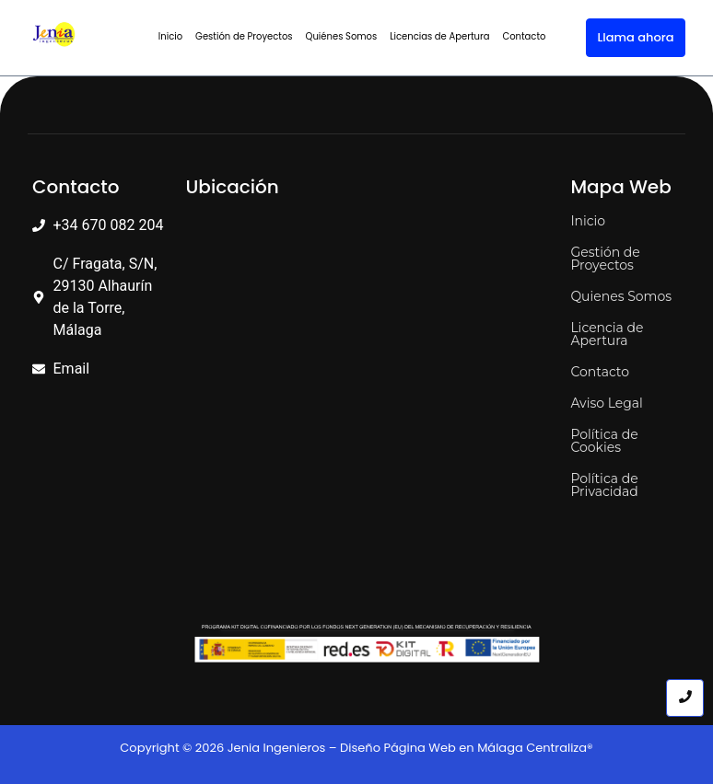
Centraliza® (559, 747)
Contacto (523, 36)
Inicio (170, 36)
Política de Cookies (603, 440)
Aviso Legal (606, 403)
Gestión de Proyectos (243, 36)
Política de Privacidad (603, 485)
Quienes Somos (621, 296)
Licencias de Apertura (439, 36)
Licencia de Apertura (606, 334)
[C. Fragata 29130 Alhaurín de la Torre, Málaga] (369, 352)
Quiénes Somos (342, 36)
